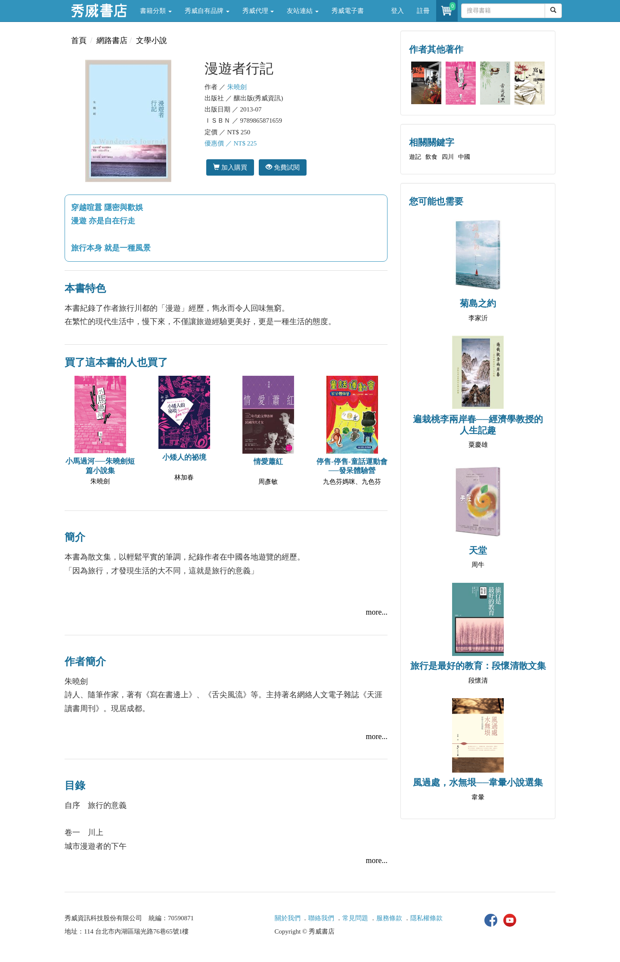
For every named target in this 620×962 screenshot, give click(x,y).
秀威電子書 (348, 10)
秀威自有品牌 (207, 10)
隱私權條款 (426, 918)
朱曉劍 (237, 87)
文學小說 (151, 40)
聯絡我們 (321, 918)
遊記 (415, 157)
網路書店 (111, 40)
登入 (397, 10)
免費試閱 (283, 167)
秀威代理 (258, 10)
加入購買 (230, 167)
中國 (464, 157)
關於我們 (288, 918)
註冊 (423, 10)
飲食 (431, 157)
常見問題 (355, 918)
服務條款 (389, 918)
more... (377, 612)
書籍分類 (156, 10)
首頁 (79, 40)
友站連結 (303, 10)
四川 (448, 157)
